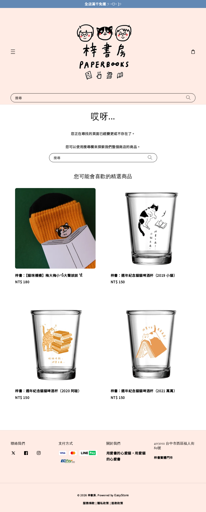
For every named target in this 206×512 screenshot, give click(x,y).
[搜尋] (188, 97)
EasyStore (121, 495)
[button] (13, 51)
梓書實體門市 (163, 458)
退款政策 (117, 503)
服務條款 (89, 503)
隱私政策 (103, 503)
